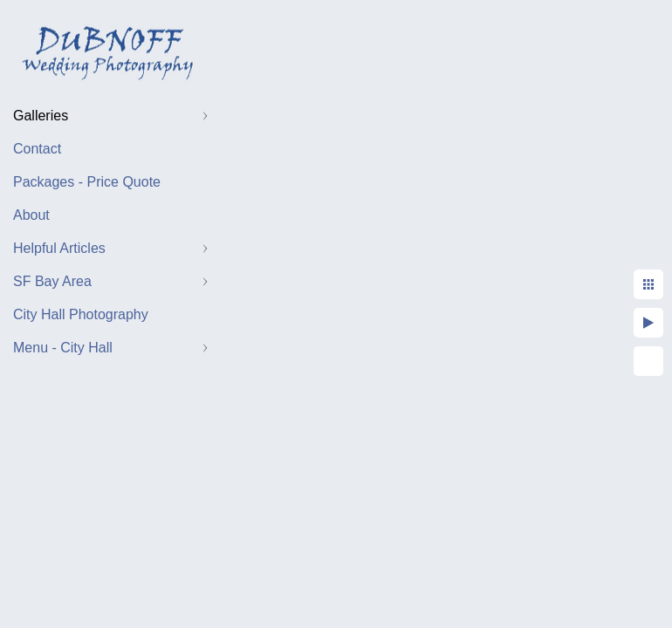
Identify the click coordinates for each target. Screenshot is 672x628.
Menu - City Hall (63, 347)
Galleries (40, 115)
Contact (37, 148)
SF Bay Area (52, 281)
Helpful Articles (59, 248)
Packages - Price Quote (87, 181)
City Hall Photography (80, 314)
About (31, 215)
